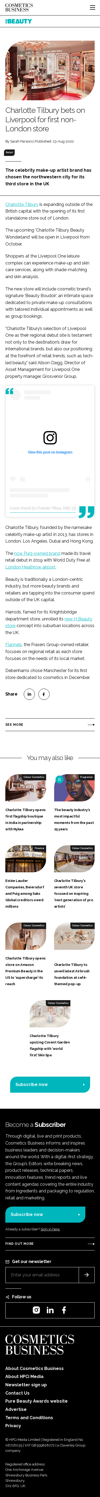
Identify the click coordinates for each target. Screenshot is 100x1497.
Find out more (19, 1244)
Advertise (16, 1409)
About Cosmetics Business (34, 1368)
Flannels (13, 644)
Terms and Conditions (29, 1417)
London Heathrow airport (30, 567)
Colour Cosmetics (33, 777)
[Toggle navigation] (93, 7)
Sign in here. (50, 1229)
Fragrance (86, 777)
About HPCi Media (24, 1376)
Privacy (13, 1425)
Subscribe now (31, 1084)
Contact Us (17, 1393)
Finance (39, 848)
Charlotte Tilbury (21, 204)
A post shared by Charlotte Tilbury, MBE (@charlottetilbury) (55, 508)
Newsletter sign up (26, 1384)
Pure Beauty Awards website (36, 1401)
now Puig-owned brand (37, 553)
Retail (9, 152)
